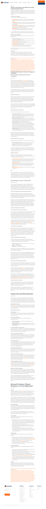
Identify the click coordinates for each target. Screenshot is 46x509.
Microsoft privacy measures (25, 62)
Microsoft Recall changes (14, 63)
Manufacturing (31, 490)
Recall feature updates (26, 477)
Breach (17, 468)
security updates (33, 478)
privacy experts (22, 65)
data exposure (31, 60)
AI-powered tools (27, 59)
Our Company (39, 487)
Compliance (19, 468)
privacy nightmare (27, 65)
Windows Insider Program (28, 70)
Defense (30, 491)
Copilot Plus (16, 60)
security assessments (20, 455)
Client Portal (41, 1)
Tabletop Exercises (22, 491)
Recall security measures (19, 478)
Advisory (15, 468)
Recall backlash (17, 476)
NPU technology (28, 64)
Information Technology (32, 489)
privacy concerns (18, 65)
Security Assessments (22, 487)
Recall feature (32, 476)
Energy (30, 488)
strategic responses (28, 479)
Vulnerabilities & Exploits (14, 58)
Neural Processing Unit (20, 64)
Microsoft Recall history (20, 63)
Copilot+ (19, 60)
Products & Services (30, 468)
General (27, 468)
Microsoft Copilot (20, 62)
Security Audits (24, 478)
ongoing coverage (26, 80)
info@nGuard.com (7, 492)
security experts (29, 478)
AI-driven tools (22, 59)
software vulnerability (19, 479)
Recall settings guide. (32, 439)
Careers (38, 488)
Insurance (30, 493)
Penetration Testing (22, 492)
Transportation (31, 495)
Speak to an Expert (41, 3)
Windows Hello (22, 70)
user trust (29, 69)
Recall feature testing (20, 477)
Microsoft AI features (14, 62)
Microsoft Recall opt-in (26, 63)
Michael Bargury (22, 267)
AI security (19, 59)
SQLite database (24, 479)
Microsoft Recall (31, 62)
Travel (34, 468)
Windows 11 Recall (13, 70)
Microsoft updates (31, 63)
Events (22, 468)
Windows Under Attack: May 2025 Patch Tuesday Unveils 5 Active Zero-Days (22, 8)
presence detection (32, 64)
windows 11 (32, 69)
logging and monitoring (28, 61)
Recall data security (27, 476)
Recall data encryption (22, 476)
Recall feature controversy (14, 477)
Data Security (15, 61)
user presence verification (18, 69)
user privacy (23, 69)
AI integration (16, 59)
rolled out (18, 82)
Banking (30, 492)
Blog (37, 489)
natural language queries (14, 64)
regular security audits (22, 440)
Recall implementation (32, 477)
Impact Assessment (22, 61)
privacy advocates (13, 65)
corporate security (22, 60)
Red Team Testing (22, 495)
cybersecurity (27, 60)
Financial (25, 468)
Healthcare (30, 487)
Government (30, 494)
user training (26, 69)
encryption (18, 61)
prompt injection (31, 65)
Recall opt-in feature (13, 478)
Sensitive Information (13, 479)
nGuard (24, 64)
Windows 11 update (18, 70)
